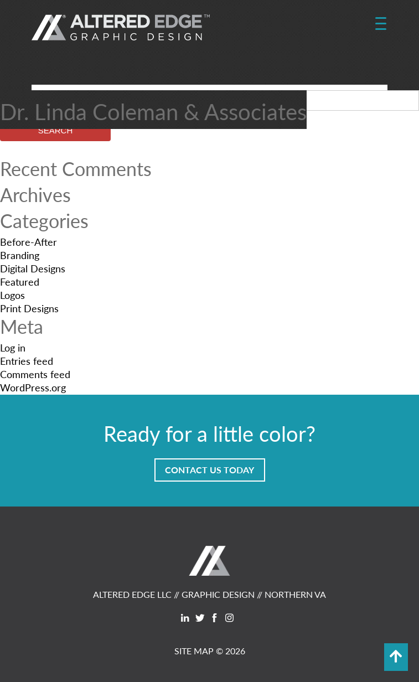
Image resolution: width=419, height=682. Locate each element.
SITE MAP (194, 650)
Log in (12, 347)
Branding (19, 255)
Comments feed (35, 374)
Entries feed (26, 361)
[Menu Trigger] (380, 24)
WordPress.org (33, 387)
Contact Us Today (209, 469)
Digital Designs (32, 268)
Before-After (28, 242)
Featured (19, 281)
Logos (12, 295)
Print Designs (29, 308)
